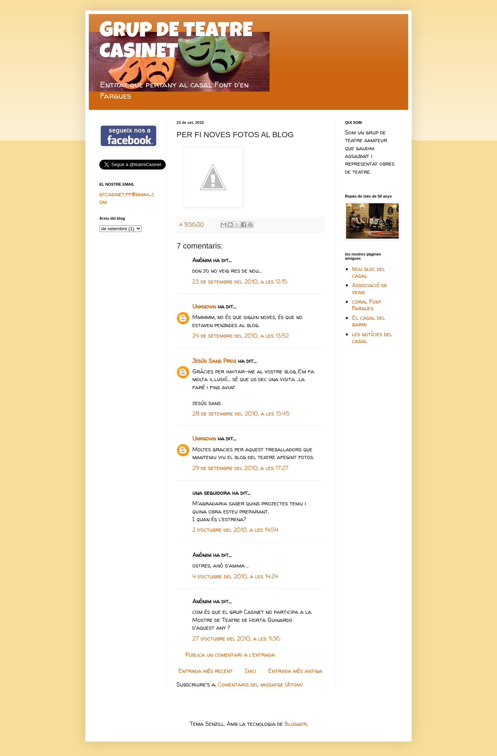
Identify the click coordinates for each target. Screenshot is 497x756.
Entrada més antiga (295, 671)
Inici (250, 671)
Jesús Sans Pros (214, 361)
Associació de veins (369, 288)
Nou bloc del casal (368, 272)
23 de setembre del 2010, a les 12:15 (239, 281)
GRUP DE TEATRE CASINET (176, 43)
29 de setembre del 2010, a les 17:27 (240, 468)
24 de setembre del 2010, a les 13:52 (240, 335)
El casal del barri (368, 321)
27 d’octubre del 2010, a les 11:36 (236, 638)
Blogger (296, 724)
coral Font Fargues (367, 305)
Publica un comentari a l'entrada (230, 654)
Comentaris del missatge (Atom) (260, 684)
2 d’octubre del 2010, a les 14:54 (235, 529)
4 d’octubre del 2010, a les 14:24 (235, 576)
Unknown (204, 306)
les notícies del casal (372, 337)
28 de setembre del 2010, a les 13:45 (241, 413)
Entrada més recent (205, 671)
